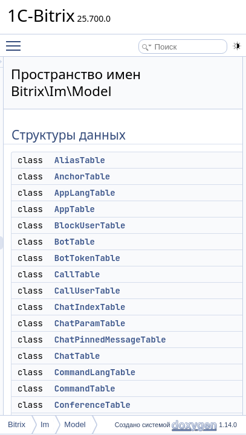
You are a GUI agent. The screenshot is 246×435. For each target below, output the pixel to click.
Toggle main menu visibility (16, 40)
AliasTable (167, 160)
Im (44, 424)
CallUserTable (175, 290)
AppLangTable (172, 192)
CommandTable (172, 388)
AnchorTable (170, 176)
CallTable (165, 274)
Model (74, 424)
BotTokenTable (175, 258)
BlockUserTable (177, 225)
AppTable (162, 209)
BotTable (162, 241)
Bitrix (16, 424)
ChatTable (165, 355)
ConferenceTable (180, 404)
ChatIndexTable (177, 306)
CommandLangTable (182, 372)
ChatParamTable (177, 323)
